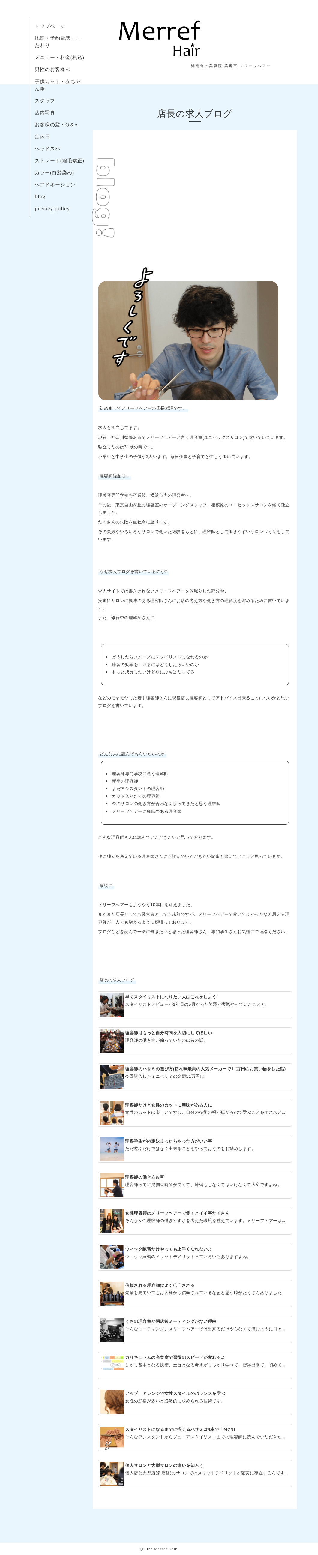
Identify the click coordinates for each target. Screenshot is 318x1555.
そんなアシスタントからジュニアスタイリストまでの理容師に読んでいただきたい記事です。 (195, 1438)
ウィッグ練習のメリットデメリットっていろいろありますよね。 (194, 1257)
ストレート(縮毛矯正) (59, 160)
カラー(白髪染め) (54, 172)
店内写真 (45, 112)
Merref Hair (165, 1549)
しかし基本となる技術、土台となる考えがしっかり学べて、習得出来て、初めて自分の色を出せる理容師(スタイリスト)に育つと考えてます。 (195, 1362)
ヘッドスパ (47, 148)
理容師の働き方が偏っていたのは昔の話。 (194, 1041)
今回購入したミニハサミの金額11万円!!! (194, 1077)
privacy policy (52, 208)
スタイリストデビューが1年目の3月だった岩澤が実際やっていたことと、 (194, 1005)
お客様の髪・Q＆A (56, 124)
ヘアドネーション (55, 184)
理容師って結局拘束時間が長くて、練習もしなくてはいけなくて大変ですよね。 (194, 1185)
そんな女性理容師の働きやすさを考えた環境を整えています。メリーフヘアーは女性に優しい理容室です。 (195, 1221)
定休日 (42, 136)
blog (40, 196)
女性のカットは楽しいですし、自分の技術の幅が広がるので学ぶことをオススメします (195, 1113)
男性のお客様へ (52, 69)
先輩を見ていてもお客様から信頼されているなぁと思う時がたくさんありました (194, 1294)
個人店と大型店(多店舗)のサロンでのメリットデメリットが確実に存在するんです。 (194, 1474)
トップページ (50, 26)
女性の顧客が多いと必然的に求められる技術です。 (194, 1402)
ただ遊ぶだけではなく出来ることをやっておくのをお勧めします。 (194, 1149)
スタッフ (45, 100)
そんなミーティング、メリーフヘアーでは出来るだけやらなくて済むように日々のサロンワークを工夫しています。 (195, 1330)
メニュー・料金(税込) (59, 57)
